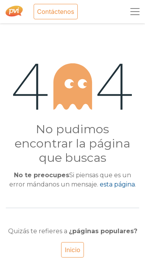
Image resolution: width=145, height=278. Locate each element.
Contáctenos (55, 11)
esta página (117, 184)
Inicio (72, 250)
